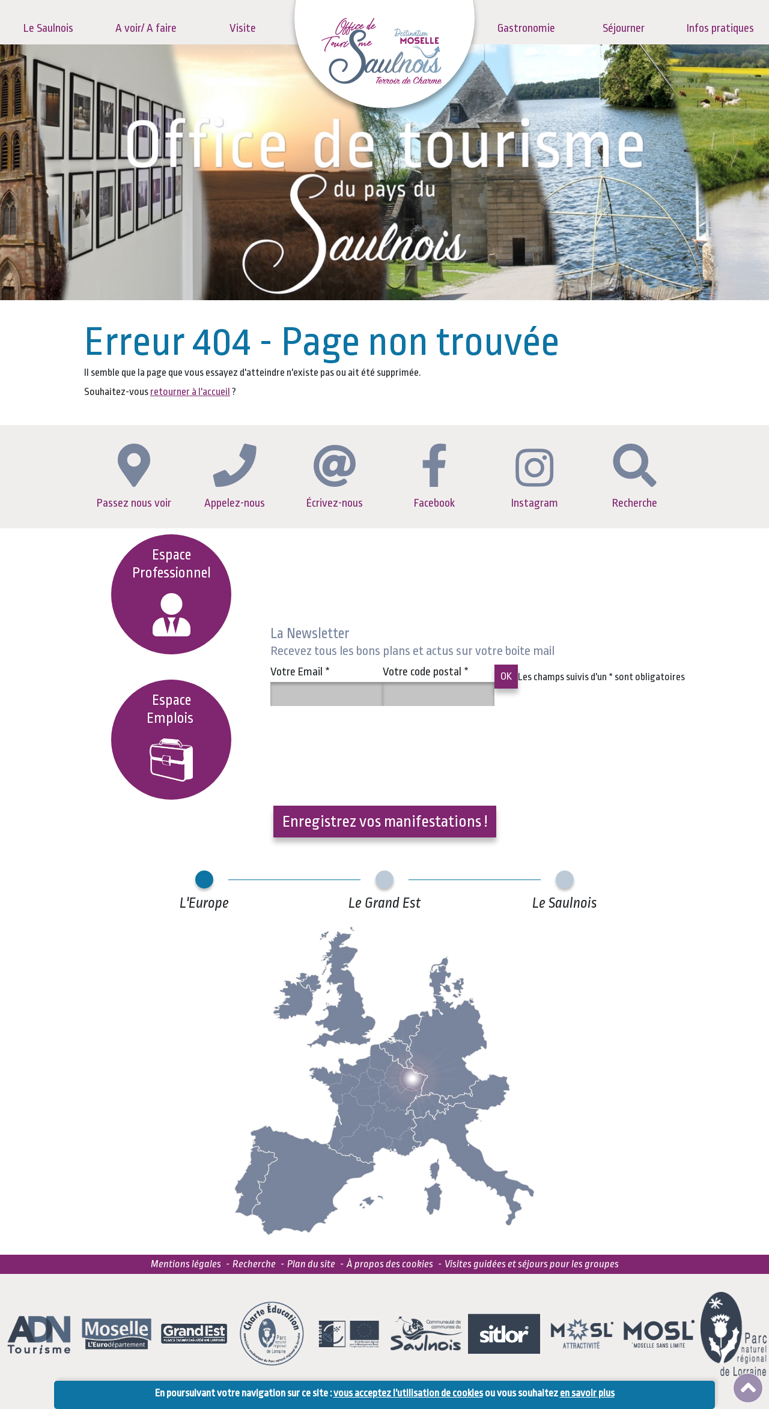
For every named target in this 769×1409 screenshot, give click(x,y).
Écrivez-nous (334, 477)
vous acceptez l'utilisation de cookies (408, 1393)
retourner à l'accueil (190, 391)
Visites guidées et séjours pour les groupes (532, 1264)
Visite (242, 28)
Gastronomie (526, 28)
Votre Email (300, 671)
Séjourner (624, 28)
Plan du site (311, 1264)
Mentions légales (186, 1264)
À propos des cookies (390, 1264)
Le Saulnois (48, 28)
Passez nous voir (134, 477)
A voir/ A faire (146, 28)
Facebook (434, 477)
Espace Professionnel (171, 591)
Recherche (634, 477)
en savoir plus (587, 1393)
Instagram (534, 479)
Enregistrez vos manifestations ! (384, 821)
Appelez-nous (234, 476)
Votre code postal (426, 671)
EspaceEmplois (171, 737)
